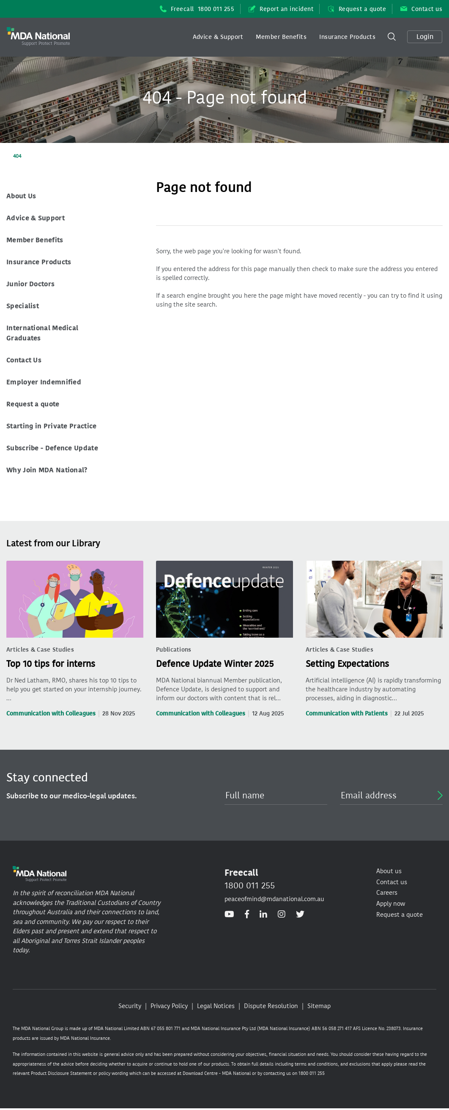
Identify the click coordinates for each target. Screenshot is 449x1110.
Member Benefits (281, 37)
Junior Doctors (30, 284)
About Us (21, 196)
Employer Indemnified (43, 382)
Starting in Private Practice (51, 426)
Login (424, 36)
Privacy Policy (169, 1006)
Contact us (421, 9)
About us (389, 871)
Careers (386, 892)
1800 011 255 (250, 885)
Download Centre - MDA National (217, 1073)
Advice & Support (218, 37)
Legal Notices (216, 1006)
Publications (174, 650)
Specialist (22, 305)
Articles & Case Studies (40, 650)
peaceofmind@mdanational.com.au (274, 899)
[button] (218, 37)
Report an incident (281, 9)
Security (129, 1006)
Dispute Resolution (271, 1006)
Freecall (197, 9)
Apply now (390, 903)
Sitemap (319, 1006)
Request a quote (357, 9)
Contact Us (23, 360)
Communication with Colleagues (51, 714)
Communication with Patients (347, 714)
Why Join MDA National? (47, 470)
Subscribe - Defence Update (52, 448)
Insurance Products (347, 37)
